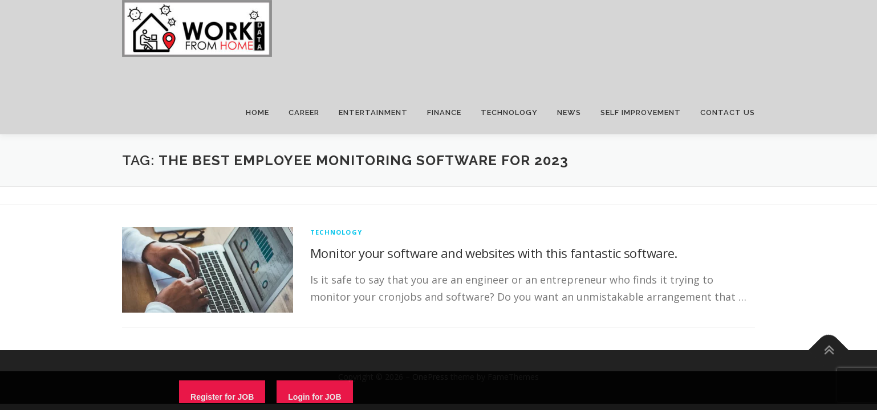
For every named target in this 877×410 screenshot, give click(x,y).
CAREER (304, 112)
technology (336, 232)
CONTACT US (727, 112)
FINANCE (444, 112)
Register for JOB (222, 396)
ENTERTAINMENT (373, 112)
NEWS (569, 112)
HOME (257, 112)
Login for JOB (314, 396)
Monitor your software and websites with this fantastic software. (493, 252)
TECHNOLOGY (509, 112)
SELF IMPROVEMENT (640, 112)
